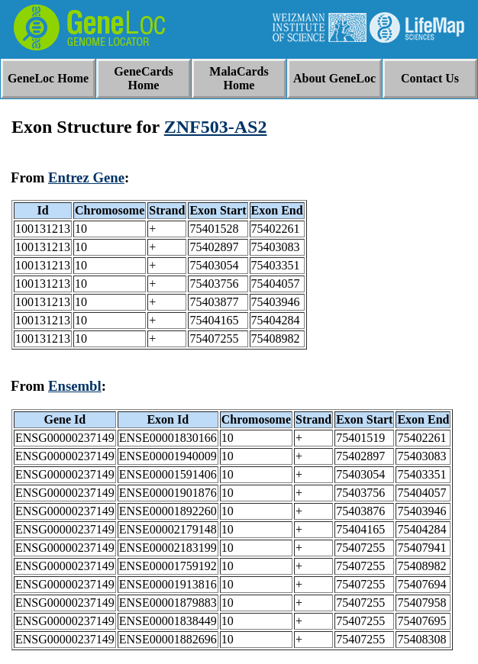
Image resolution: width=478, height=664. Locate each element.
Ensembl (75, 386)
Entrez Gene (86, 177)
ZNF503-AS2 (215, 127)
